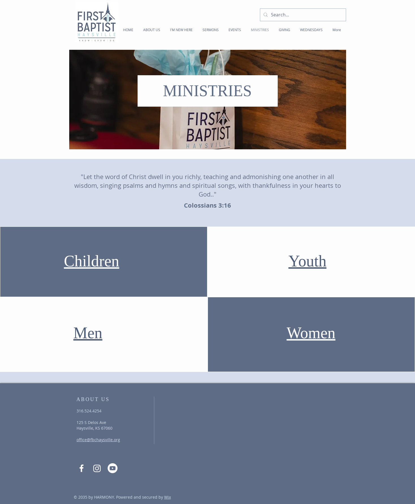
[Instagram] (97, 468)
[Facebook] (81, 468)
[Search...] (302, 15)
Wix (167, 497)
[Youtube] (113, 468)
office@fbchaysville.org (98, 439)
